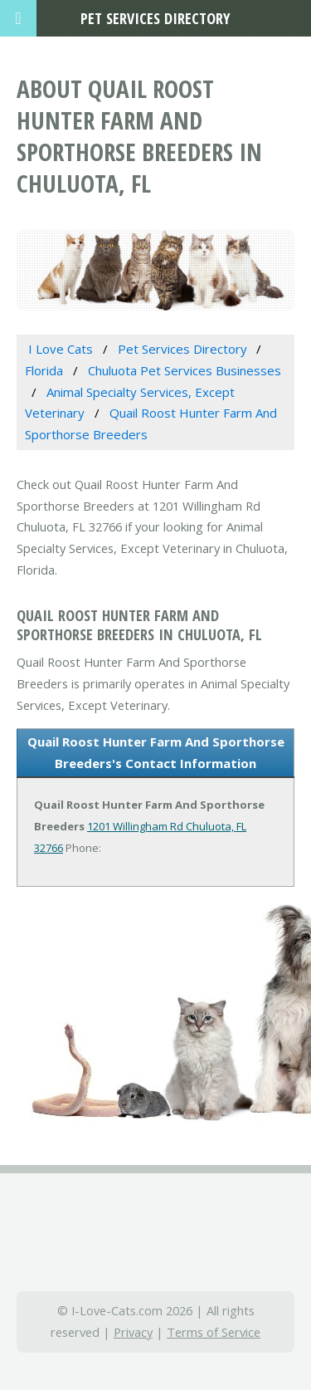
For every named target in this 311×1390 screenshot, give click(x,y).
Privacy (133, 1332)
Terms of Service (213, 1332)
